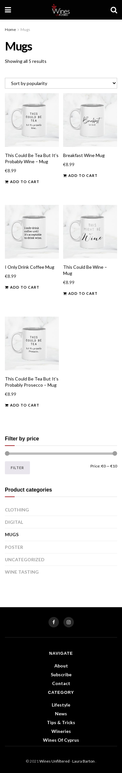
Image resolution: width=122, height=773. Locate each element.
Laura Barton (83, 761)
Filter (17, 467)
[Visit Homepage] (61, 9)
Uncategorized (25, 559)
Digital (14, 522)
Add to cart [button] (24, 181)
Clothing (17, 509)
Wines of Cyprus (61, 740)
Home (10, 29)
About (61, 665)
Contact (61, 683)
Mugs (12, 534)
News (61, 713)
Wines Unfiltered (54, 761)
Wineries (61, 731)
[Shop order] (61, 83)
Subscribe (61, 674)
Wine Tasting (22, 572)
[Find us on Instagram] (68, 622)
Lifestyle (61, 705)
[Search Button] (114, 10)
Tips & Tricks (61, 722)
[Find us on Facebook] (53, 622)
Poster (14, 547)
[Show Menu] (8, 10)
